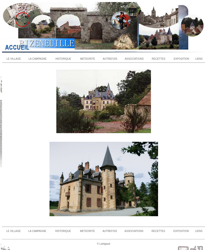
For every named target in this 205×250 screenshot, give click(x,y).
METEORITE (87, 58)
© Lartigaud (103, 243)
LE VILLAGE (14, 58)
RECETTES (158, 58)
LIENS (199, 58)
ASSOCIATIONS (134, 58)
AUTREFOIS (110, 58)
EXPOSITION (181, 58)
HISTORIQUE (63, 58)
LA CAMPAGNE (38, 58)
